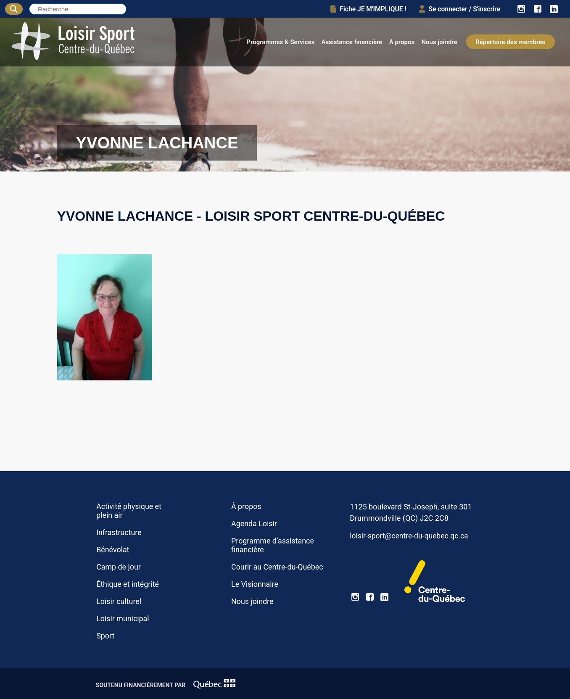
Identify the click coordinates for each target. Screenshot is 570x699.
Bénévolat (112, 549)
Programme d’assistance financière (272, 545)
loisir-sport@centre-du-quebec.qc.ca (409, 536)
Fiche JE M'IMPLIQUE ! (367, 9)
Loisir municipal (122, 618)
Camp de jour (118, 566)
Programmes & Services (280, 42)
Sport (105, 635)
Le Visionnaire (254, 584)
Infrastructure (119, 532)
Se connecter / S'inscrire (458, 9)
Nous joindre (439, 42)
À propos (402, 42)
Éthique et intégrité (127, 584)
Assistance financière (351, 42)
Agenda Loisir (254, 523)
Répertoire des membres (510, 42)
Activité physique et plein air (128, 511)
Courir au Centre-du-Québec (277, 566)
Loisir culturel (118, 601)
